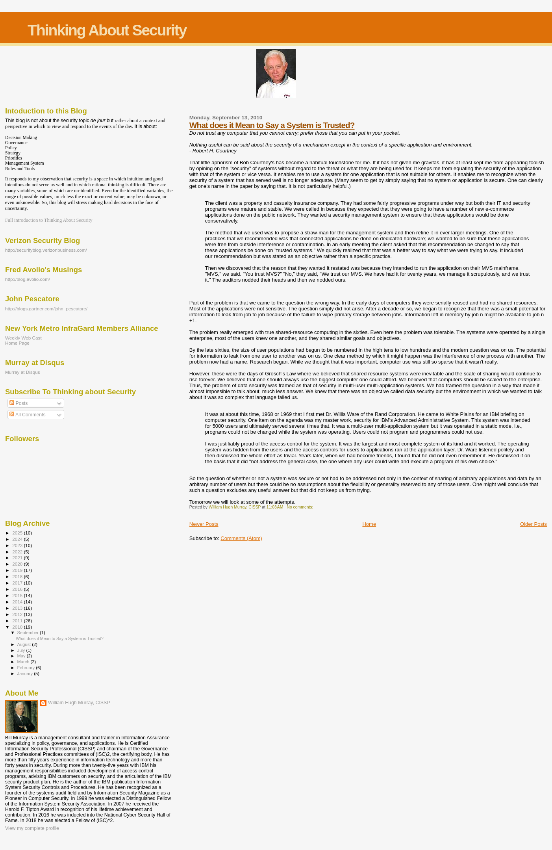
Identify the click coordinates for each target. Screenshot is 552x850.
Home (369, 524)
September (28, 632)
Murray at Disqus (22, 372)
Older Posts (533, 524)
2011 (18, 620)
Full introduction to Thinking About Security (49, 220)
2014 (18, 601)
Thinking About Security (107, 30)
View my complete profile (32, 828)
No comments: (300, 507)
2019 (18, 570)
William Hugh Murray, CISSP (79, 702)
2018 (18, 576)
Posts (18, 403)
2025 (18, 532)
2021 (18, 557)
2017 (18, 582)
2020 (18, 563)
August (24, 644)
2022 (18, 551)
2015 (18, 595)
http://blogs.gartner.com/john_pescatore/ (46, 308)
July (21, 650)
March (24, 661)
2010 (18, 626)
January (25, 673)
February (26, 667)
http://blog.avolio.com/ (27, 279)
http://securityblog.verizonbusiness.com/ (46, 249)
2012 (18, 614)
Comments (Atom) (241, 538)
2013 (18, 608)
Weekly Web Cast (23, 337)
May (22, 655)
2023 (18, 545)
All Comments (27, 415)
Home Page (17, 342)
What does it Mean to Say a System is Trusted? (272, 125)
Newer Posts (204, 524)
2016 (18, 589)
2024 (18, 539)
